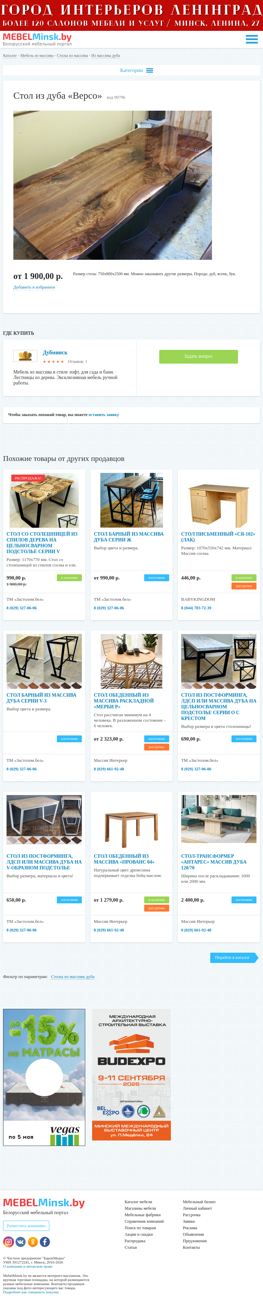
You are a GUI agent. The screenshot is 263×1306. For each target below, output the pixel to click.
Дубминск (55, 352)
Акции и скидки (139, 1234)
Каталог (10, 55)
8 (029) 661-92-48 (109, 769)
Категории (136, 70)
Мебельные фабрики (143, 1214)
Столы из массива (72, 55)
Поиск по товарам (140, 1227)
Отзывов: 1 (77, 361)
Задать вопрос (198, 356)
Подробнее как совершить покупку (31, 1292)
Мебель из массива (37, 55)
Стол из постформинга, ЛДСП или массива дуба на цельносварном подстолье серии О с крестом (218, 707)
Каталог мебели (138, 1201)
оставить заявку (104, 414)
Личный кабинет (197, 1208)
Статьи (131, 1247)
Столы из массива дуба (73, 976)
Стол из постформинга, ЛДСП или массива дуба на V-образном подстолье (44, 862)
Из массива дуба (105, 55)
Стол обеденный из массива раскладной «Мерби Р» (124, 701)
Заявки (189, 1221)
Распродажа (135, 1240)
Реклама (190, 1227)
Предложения (194, 1240)
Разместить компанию (26, 1225)
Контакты (191, 1247)
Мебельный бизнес (199, 1201)
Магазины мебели (140, 1208)
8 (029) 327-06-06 (22, 608)
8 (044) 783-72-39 (196, 608)
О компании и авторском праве (27, 1266)
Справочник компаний (144, 1221)
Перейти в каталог (232, 957)
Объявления (193, 1234)
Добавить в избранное (34, 287)
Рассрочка (191, 1214)
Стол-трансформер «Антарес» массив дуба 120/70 (214, 862)
